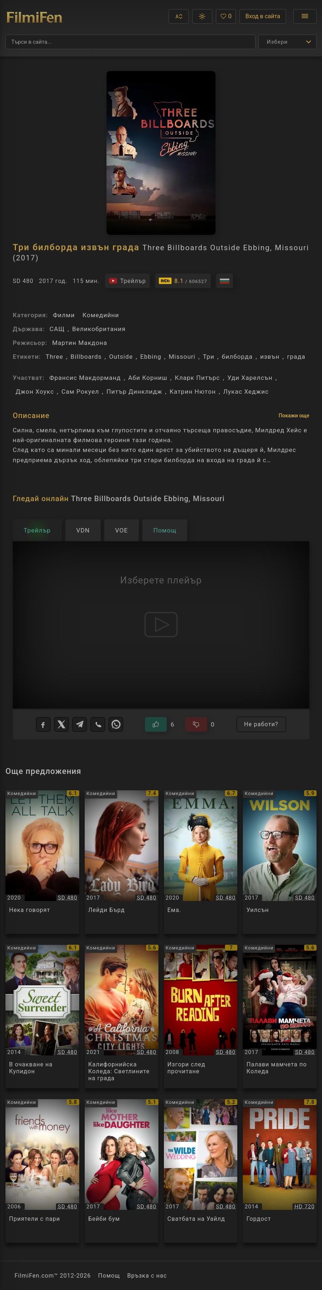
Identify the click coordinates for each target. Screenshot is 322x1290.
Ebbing (150, 356)
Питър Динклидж (134, 391)
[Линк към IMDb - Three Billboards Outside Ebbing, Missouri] (183, 281)
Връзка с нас (147, 1275)
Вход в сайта (262, 16)
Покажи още (294, 415)
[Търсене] (130, 42)
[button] (179, 16)
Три (208, 356)
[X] (61, 724)
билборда (237, 356)
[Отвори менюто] (305, 16)
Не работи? (261, 724)
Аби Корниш (148, 377)
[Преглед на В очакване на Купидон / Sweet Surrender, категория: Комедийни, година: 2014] (42, 1016)
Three (54, 356)
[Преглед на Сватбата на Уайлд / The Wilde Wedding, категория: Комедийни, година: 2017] (201, 1171)
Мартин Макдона (79, 342)
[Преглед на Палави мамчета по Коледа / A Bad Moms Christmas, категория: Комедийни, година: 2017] (280, 1016)
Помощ (109, 1275)
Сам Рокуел (80, 391)
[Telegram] (79, 724)
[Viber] (97, 724)
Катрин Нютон (193, 391)
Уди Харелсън (250, 377)
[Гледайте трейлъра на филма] (127, 281)
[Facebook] (43, 724)
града (296, 356)
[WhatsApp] (116, 724)
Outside (121, 356)
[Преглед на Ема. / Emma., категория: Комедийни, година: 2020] (201, 862)
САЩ (57, 329)
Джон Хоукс (35, 391)
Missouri (182, 356)
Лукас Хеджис (246, 391)
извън (270, 356)
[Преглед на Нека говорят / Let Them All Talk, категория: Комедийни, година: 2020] (42, 862)
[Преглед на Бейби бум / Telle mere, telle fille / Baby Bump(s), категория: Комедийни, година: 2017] (121, 1171)
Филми (64, 315)
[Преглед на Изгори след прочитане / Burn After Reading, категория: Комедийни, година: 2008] (201, 1016)
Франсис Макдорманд (85, 377)
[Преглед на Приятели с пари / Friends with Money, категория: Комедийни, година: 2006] (42, 1171)
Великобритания (98, 329)
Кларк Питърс (197, 377)
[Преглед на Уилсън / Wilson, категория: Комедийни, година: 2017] (280, 862)
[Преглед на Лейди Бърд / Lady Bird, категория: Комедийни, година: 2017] (121, 862)
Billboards (86, 356)
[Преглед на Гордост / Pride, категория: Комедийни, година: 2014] (280, 1171)
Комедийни (100, 315)
